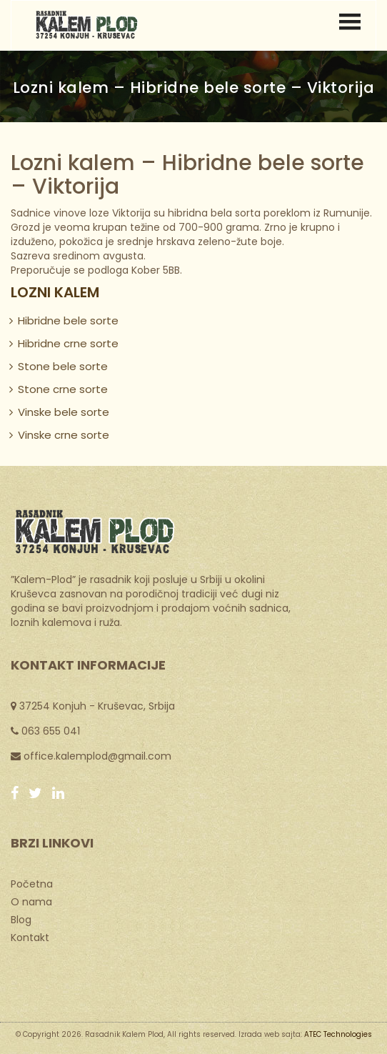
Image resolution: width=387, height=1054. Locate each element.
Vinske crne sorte (63, 434)
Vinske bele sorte (63, 411)
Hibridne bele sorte (68, 320)
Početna (32, 883)
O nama (31, 901)
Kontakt (30, 936)
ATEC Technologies (338, 1034)
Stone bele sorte (63, 366)
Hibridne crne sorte (68, 343)
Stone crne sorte (63, 389)
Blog (21, 919)
